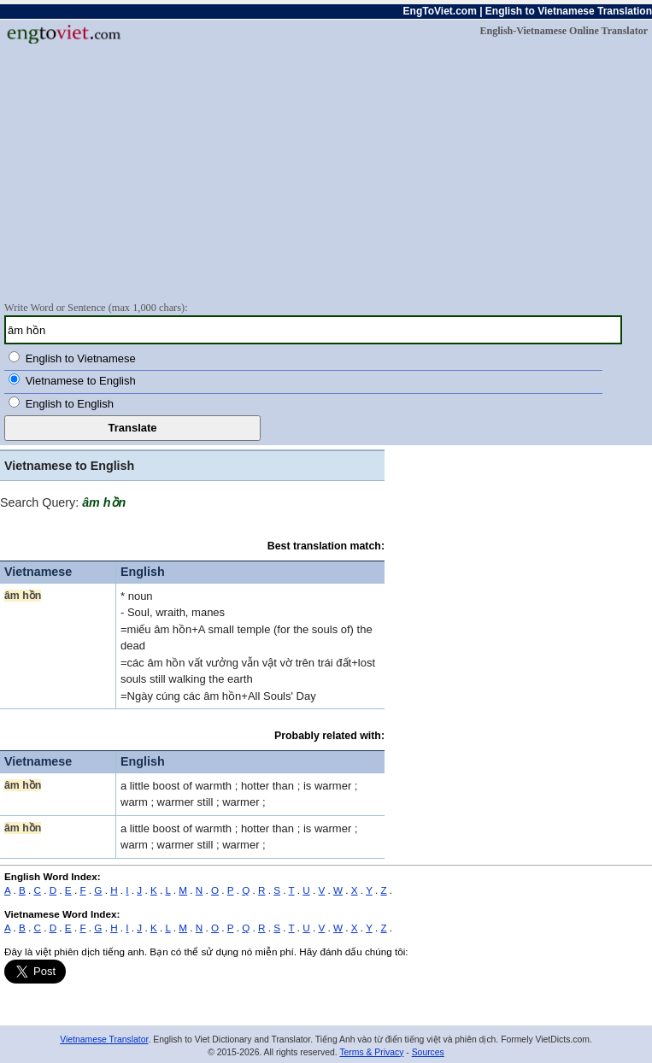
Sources (428, 1052)
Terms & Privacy (371, 1052)
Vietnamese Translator (104, 1039)
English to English (70, 403)
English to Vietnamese (81, 358)
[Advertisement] (326, 171)
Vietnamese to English (81, 380)
